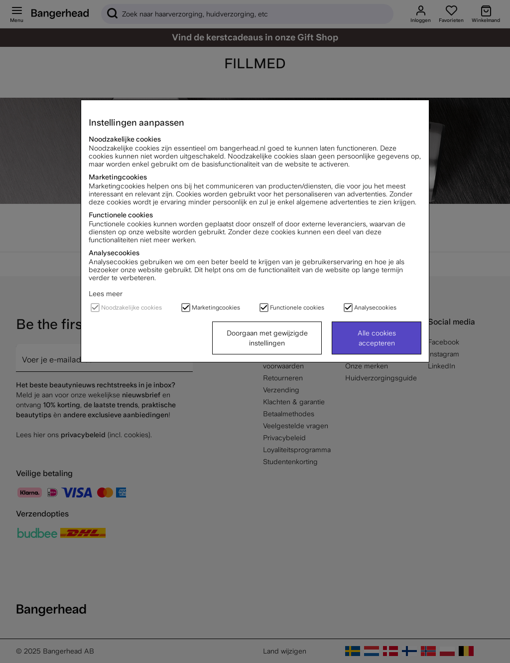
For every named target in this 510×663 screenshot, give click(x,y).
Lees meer (106, 294)
